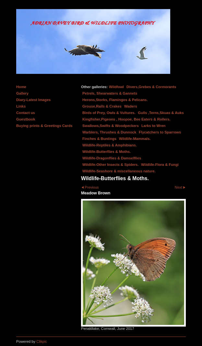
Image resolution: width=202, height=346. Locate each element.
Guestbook (25, 119)
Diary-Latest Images (33, 100)
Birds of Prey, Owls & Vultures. (109, 113)
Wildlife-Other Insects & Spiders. (110, 165)
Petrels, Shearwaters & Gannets (109, 93)
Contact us (25, 113)
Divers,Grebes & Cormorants (151, 87)
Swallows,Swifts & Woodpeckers (110, 126)
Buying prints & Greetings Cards (44, 126)
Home (21, 87)
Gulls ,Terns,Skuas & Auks (161, 113)
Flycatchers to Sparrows (160, 132)
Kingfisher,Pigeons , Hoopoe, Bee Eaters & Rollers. (126, 119)
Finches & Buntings (99, 139)
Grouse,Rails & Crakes (102, 106)
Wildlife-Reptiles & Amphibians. (109, 145)
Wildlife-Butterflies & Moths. (106, 152)
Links (21, 106)
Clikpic (41, 341)
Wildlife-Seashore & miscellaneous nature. (119, 171)
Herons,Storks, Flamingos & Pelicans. (115, 100)
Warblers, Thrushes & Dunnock (109, 132)
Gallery (22, 93)
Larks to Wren (153, 126)
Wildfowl (116, 87)
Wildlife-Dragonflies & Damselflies (111, 158)
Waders (130, 106)
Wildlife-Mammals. (135, 139)
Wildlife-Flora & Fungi (160, 165)
